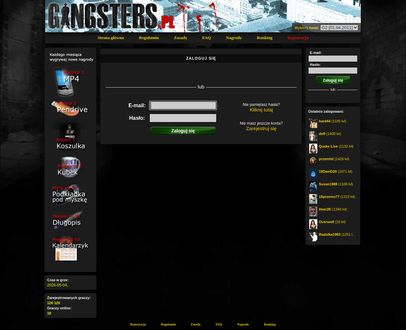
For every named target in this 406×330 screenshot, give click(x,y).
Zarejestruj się (261, 128)
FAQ (206, 37)
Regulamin (149, 37)
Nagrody (234, 37)
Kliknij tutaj (261, 109)
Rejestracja (298, 37)
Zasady (180, 37)
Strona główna (110, 37)
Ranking (264, 37)
